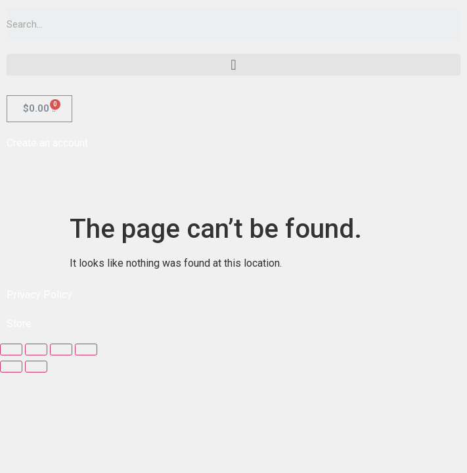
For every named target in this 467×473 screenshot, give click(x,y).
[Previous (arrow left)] (11, 366)
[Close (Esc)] (11, 349)
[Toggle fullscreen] (61, 349)
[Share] (36, 349)
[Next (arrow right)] (36, 366)
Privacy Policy (39, 294)
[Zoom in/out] (86, 349)
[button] (233, 65)
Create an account (47, 143)
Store (19, 323)
